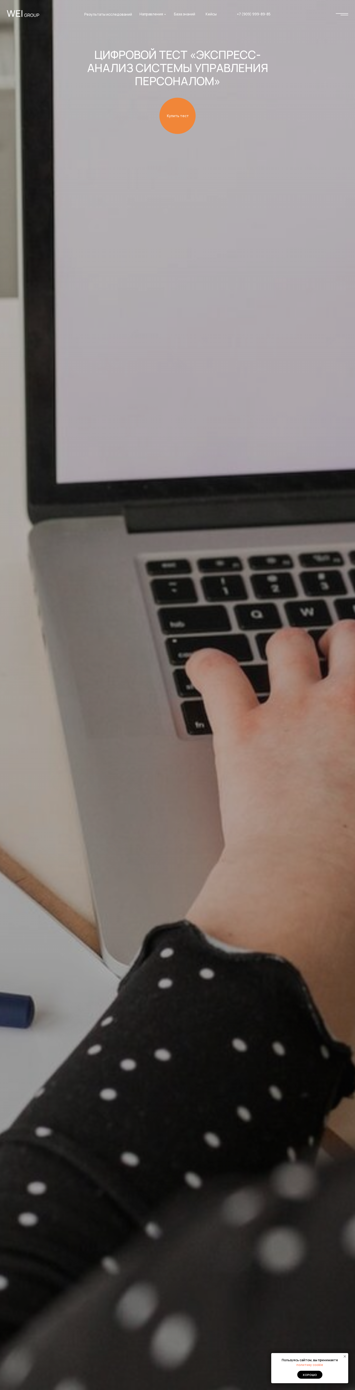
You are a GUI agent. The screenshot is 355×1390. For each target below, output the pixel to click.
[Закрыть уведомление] (345, 1356)
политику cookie (309, 1365)
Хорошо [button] (310, 1375)
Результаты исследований (108, 14)
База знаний (184, 14)
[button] (177, 116)
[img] (342, 14)
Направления (151, 14)
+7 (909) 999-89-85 (254, 14)
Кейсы (211, 14)
